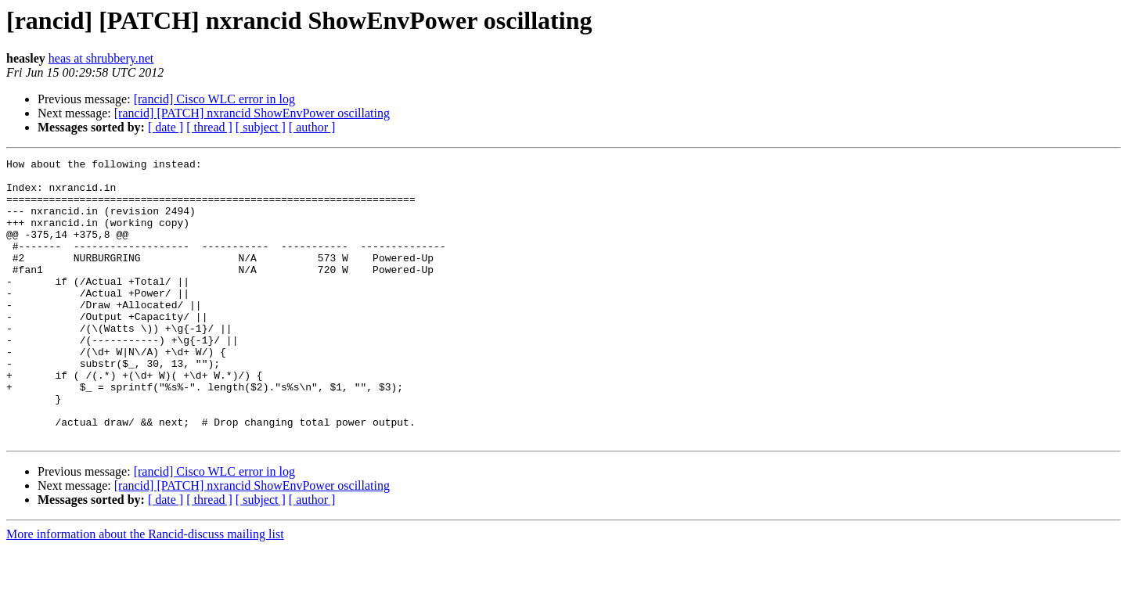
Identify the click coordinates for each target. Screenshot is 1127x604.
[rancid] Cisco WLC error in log (214, 99)
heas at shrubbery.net (101, 58)
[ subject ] (261, 127)
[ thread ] (209, 127)
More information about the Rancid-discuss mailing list (145, 590)
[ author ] (312, 127)
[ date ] (165, 127)
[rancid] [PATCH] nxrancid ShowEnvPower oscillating (252, 113)
